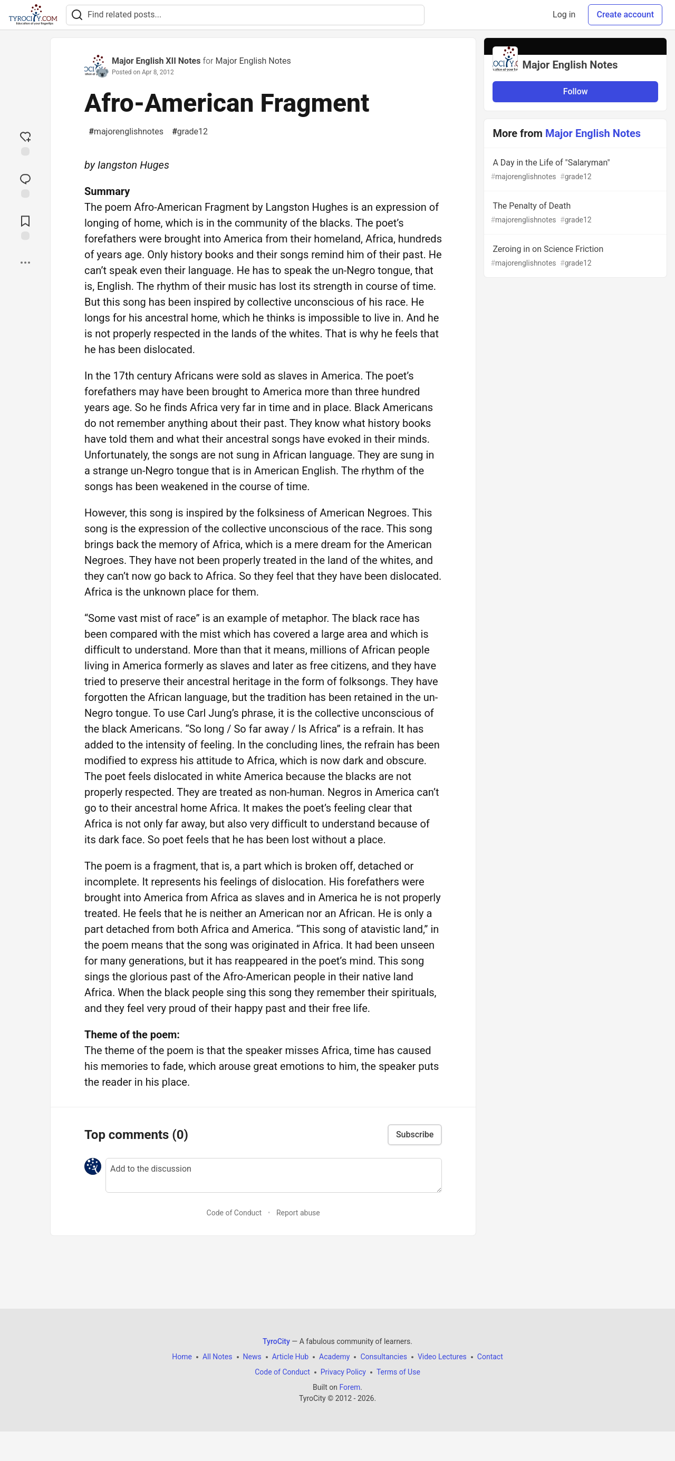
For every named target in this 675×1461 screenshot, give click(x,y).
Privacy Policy (343, 1372)
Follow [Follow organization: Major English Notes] (575, 91)
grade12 (190, 131)
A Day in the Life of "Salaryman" (574, 170)
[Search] (77, 15)
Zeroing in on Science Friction (574, 256)
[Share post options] (25, 262)
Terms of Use (398, 1372)
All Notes (217, 1356)
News (252, 1356)
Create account (625, 14)
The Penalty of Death (574, 213)
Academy (334, 1356)
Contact (490, 1356)
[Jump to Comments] (25, 184)
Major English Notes (253, 61)
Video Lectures (442, 1356)
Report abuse (298, 1213)
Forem (349, 1387)
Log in (564, 14)
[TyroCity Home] (32, 14)
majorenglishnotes (126, 131)
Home (182, 1356)
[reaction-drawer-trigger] (25, 142)
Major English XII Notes (156, 61)
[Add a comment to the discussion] (273, 1175)
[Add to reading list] (25, 227)
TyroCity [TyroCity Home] (276, 1341)
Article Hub (290, 1356)
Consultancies (383, 1356)
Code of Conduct (234, 1213)
